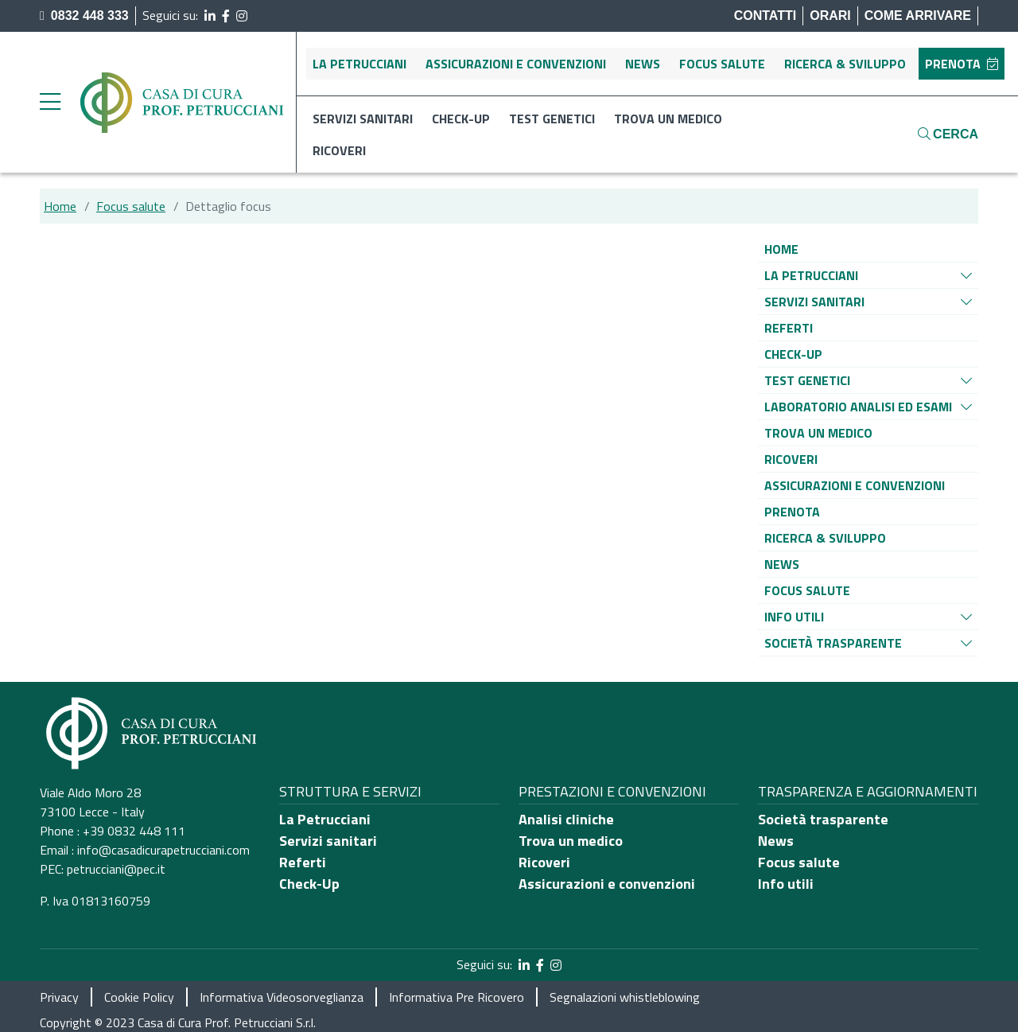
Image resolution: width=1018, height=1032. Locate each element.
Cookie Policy (139, 997)
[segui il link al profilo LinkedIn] (210, 15)
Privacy (59, 997)
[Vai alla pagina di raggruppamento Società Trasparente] (833, 642)
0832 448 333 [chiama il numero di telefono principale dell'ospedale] (84, 15)
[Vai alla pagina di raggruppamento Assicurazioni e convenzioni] (854, 485)
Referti (302, 862)
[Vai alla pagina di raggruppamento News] (781, 564)
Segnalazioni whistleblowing (625, 997)
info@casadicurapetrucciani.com (163, 849)
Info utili (786, 883)
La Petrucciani (359, 63)
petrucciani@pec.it (116, 868)
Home (60, 206)
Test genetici (552, 118)
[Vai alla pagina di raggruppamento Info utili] (794, 616)
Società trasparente (823, 819)
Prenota (961, 63)
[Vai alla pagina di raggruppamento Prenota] (792, 511)
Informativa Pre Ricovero (456, 997)
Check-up (461, 118)
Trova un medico (668, 118)
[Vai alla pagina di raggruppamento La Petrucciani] (811, 275)
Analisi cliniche (566, 819)
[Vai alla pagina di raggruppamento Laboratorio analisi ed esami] (858, 406)
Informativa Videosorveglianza (281, 997)
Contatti (765, 15)
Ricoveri (339, 150)
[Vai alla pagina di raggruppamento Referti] (788, 327)
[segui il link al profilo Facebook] (226, 15)
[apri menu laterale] (50, 105)
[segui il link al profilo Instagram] (241, 15)
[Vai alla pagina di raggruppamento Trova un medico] (818, 432)
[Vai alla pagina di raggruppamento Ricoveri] (791, 459)
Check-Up (309, 883)
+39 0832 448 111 (134, 830)
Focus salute (722, 63)
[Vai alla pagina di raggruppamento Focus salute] (807, 590)
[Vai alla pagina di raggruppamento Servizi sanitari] (814, 301)
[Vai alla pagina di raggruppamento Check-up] (793, 354)
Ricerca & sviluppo (845, 63)
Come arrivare (918, 15)
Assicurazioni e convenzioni (515, 63)
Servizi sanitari (363, 118)
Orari (830, 15)
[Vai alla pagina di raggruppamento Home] (781, 249)
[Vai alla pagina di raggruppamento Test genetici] (807, 380)
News (642, 63)
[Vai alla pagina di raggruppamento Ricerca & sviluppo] (825, 537)
